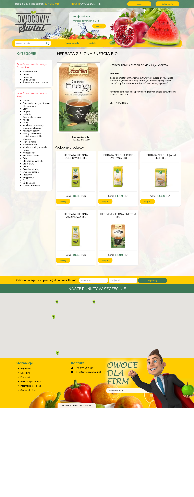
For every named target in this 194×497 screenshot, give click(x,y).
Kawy (25, 122)
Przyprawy (28, 177)
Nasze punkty (72, 43)
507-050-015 (52, 3)
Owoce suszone (31, 172)
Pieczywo (28, 77)
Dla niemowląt (30, 106)
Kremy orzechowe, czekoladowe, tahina (33, 135)
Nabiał (26, 74)
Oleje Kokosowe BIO (33, 161)
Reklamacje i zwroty (30, 381)
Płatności (25, 377)
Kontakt (92, 43)
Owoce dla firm (28, 390)
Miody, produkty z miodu (35, 147)
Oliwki (25, 166)
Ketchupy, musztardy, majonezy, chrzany (33, 126)
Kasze (26, 119)
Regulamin (25, 368)
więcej (99, 26)
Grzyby (26, 111)
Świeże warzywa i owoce (35, 82)
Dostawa (25, 372)
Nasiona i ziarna (31, 155)
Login (139, 4)
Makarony (28, 139)
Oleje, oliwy (28, 163)
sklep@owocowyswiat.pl (88, 372)
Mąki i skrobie (29, 141)
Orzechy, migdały (31, 169)
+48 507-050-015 (85, 367)
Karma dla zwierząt (32, 117)
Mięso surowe (30, 71)
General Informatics (81, 405)
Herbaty (27, 114)
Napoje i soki (29, 152)
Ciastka (26, 100)
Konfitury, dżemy (31, 130)
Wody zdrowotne (31, 185)
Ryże (25, 180)
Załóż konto (167, 4)
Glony (25, 108)
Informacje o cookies (30, 385)
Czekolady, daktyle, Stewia (36, 103)
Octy (25, 158)
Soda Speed (29, 79)
